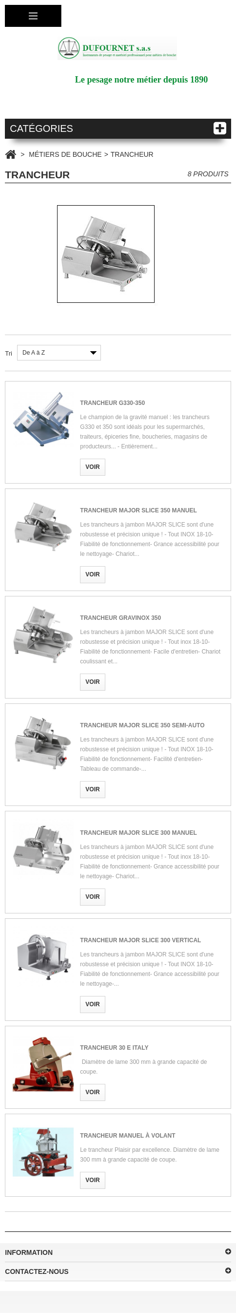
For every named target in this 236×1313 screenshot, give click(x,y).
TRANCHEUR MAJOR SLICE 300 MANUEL (138, 832)
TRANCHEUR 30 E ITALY (114, 1047)
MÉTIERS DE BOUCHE (65, 154)
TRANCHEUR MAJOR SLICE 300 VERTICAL (140, 940)
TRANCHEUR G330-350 (112, 403)
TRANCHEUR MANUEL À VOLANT (127, 1135)
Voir (92, 467)
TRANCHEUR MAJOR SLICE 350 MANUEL (138, 510)
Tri (8, 353)
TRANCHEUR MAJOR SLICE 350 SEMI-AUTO (142, 725)
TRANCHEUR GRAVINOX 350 (120, 617)
